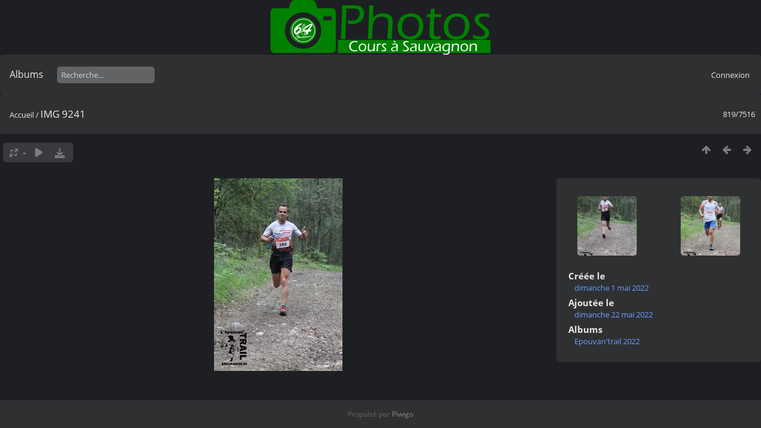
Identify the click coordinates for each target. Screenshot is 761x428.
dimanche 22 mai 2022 (613, 314)
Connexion (730, 75)
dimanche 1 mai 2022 (611, 287)
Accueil (22, 114)
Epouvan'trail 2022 (607, 341)
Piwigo (402, 414)
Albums (26, 74)
